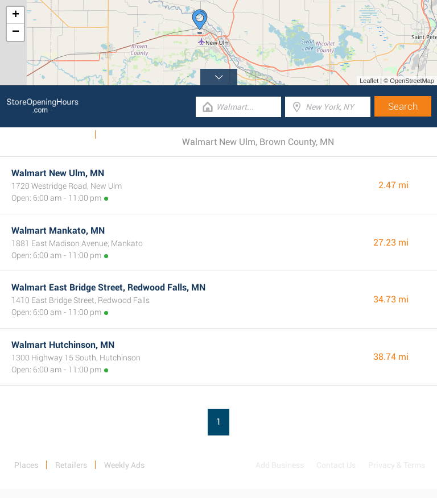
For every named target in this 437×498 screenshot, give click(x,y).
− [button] (15, 32)
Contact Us (336, 465)
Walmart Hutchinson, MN (62, 344)
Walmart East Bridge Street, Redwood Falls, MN (108, 287)
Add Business (279, 465)
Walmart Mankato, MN (58, 230)
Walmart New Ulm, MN (57, 173)
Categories (122, 135)
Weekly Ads (67, 135)
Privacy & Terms (396, 465)
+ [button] (15, 15)
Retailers (71, 465)
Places (26, 465)
